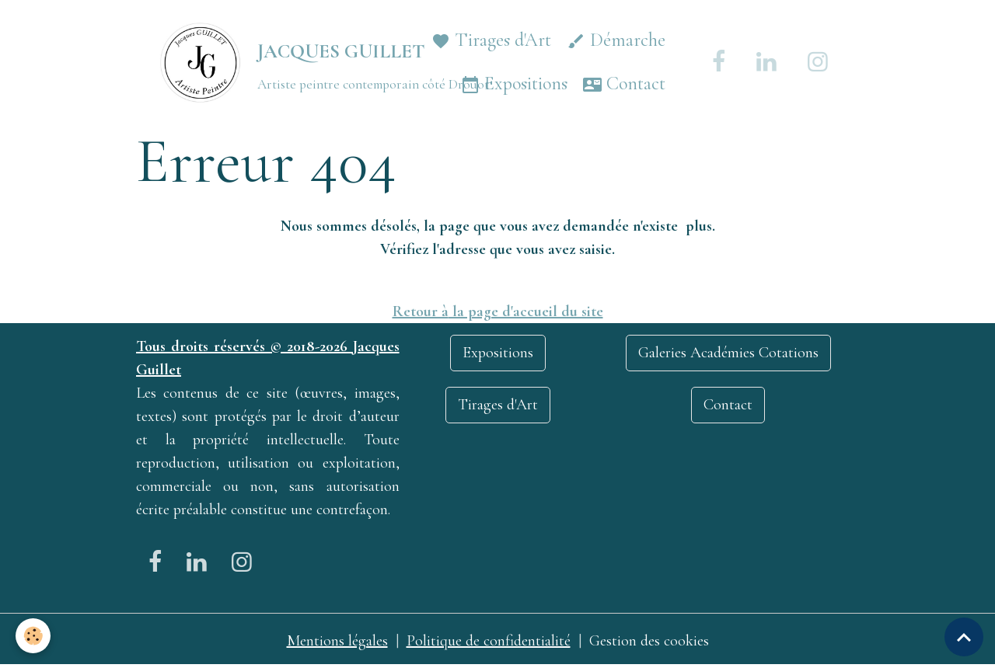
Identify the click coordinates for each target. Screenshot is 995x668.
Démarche (616, 41)
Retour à (421, 311)
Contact (624, 84)
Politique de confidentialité (489, 640)
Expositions (514, 84)
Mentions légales (337, 640)
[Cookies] (33, 635)
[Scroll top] (963, 637)
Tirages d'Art (491, 41)
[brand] (271, 62)
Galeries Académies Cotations (728, 352)
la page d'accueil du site (526, 311)
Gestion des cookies (649, 640)
